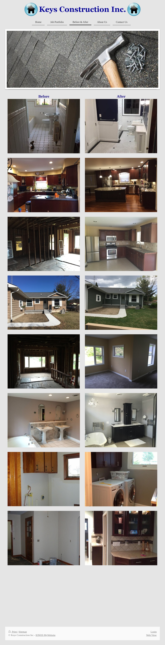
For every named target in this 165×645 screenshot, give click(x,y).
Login (154, 631)
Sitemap (23, 631)
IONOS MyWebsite (45, 635)
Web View (151, 635)
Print (12, 631)
